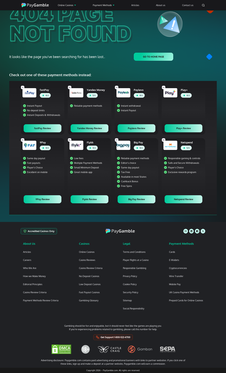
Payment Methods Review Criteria (41, 300)
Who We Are (29, 268)
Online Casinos (65, 5)
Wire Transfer (176, 276)
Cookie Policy (130, 284)
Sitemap (127, 300)
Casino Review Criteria (35, 292)
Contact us (187, 5)
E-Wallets (174, 260)
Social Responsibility (133, 308)
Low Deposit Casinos (89, 284)
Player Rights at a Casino (136, 260)
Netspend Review (183, 199)
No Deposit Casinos (89, 276)
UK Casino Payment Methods (184, 292)
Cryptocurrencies (178, 268)
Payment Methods (102, 5)
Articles (135, 5)
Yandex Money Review (89, 128)
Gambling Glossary (88, 300)
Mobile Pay (175, 284)
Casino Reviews (87, 260)
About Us (29, 243)
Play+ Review (183, 128)
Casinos (84, 243)
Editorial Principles (32, 284)
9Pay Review (43, 199)
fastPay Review (42, 128)
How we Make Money (34, 276)
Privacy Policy (130, 276)
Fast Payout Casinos (89, 292)
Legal (126, 243)
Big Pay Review (136, 199)
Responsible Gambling (134, 268)
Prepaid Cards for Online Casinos (186, 300)
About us (160, 5)
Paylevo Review (136, 128)
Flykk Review (89, 199)
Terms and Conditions (134, 251)
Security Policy (130, 292)
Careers (27, 260)
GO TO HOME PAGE (153, 56)
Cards (172, 251)
